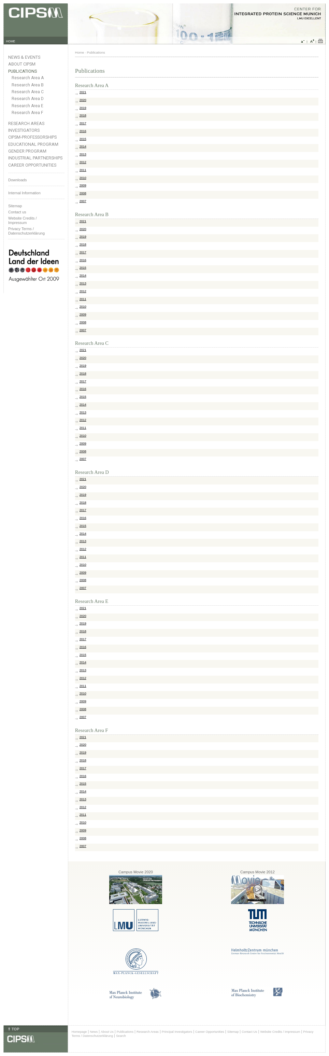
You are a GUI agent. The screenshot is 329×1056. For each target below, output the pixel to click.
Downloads (17, 180)
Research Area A (28, 77)
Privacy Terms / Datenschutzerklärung (26, 231)
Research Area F (27, 112)
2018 (83, 115)
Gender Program (27, 151)
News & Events (24, 57)
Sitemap (15, 206)
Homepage (79, 1031)
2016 (83, 131)
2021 (83, 92)
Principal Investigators (177, 1031)
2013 (83, 154)
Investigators (24, 130)
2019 (83, 108)
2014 (83, 146)
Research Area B (28, 85)
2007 (83, 201)
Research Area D (28, 98)
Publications (22, 71)
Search (121, 1036)
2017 (83, 123)
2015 (83, 139)
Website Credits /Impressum (22, 220)
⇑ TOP (13, 1029)
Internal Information (24, 193)
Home (79, 52)
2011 (83, 170)
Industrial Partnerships (35, 157)
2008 (83, 193)
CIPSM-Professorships (32, 137)
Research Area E (27, 105)
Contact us (17, 212)
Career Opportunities (32, 165)
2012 (83, 162)
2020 (83, 100)
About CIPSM (21, 64)
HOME (10, 41)
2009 (83, 185)
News (94, 1031)
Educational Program (33, 144)
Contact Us (249, 1031)
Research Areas (26, 123)
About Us (107, 1031)
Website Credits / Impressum (280, 1031)
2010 (83, 178)
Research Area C (28, 91)
